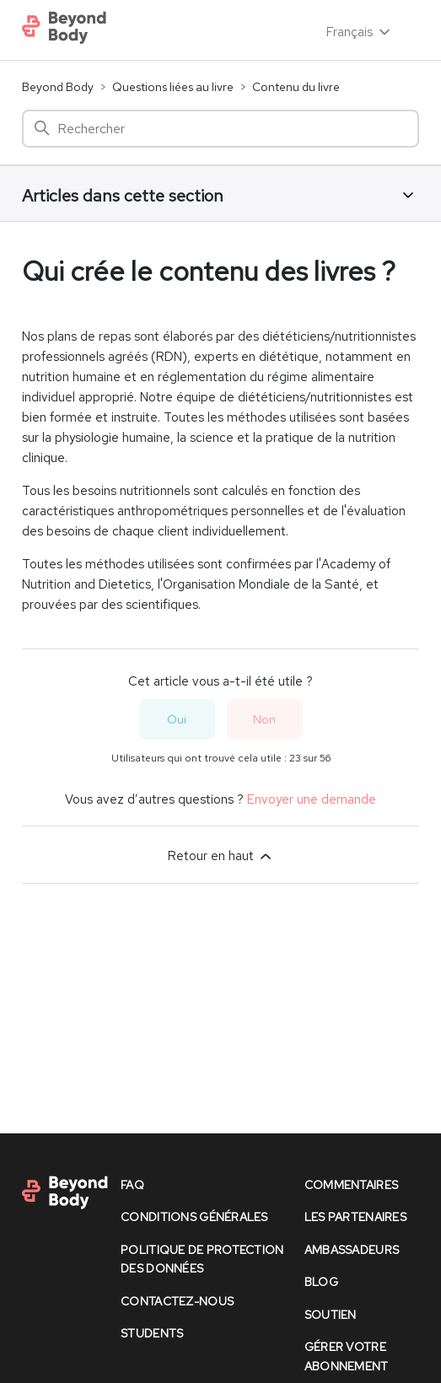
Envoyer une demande (311, 799)
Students (152, 1333)
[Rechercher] (220, 129)
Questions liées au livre (173, 86)
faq (132, 1184)
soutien (330, 1314)
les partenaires (355, 1216)
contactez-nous (177, 1301)
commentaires (351, 1184)
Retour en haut (221, 856)
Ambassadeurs (351, 1249)
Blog (321, 1281)
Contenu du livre (296, 86)
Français (359, 32)
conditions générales (194, 1216)
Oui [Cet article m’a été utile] (176, 719)
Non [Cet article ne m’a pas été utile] (264, 719)
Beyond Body (58, 86)
